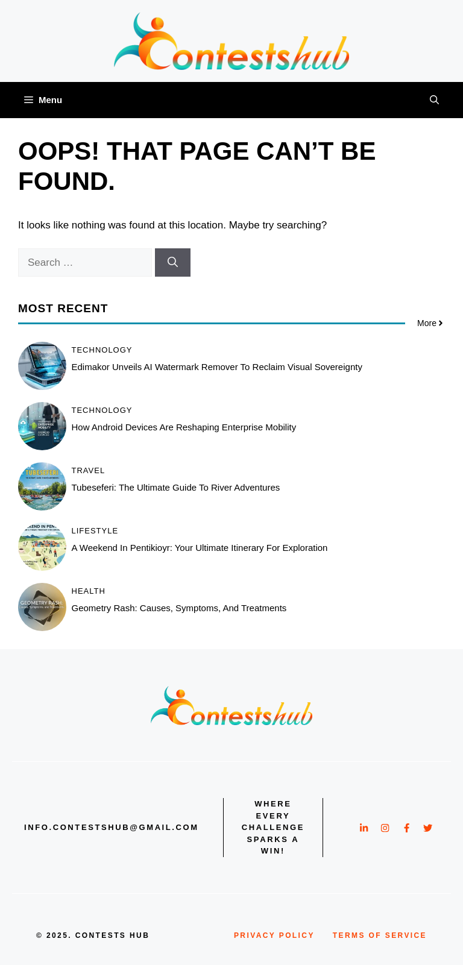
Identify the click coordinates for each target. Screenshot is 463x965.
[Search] (173, 262)
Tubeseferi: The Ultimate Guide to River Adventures (176, 487)
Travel (89, 470)
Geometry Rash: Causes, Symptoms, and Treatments (179, 608)
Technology (102, 350)
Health (89, 591)
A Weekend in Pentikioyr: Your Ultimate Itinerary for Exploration (200, 547)
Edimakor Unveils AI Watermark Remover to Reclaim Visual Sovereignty (217, 367)
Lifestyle (95, 531)
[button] (434, 100)
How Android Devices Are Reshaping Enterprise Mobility (184, 427)
